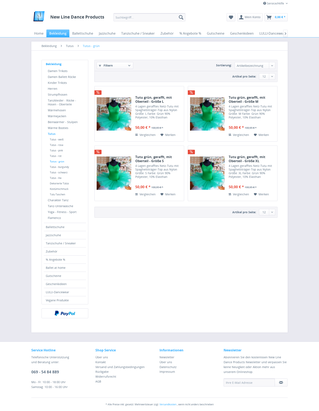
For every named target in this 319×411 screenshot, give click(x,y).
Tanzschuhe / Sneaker (61, 243)
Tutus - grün (57, 161)
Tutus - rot (55, 156)
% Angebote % (55, 259)
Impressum (167, 372)
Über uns (101, 357)
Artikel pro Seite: (244, 76)
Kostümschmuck (59, 189)
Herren (52, 89)
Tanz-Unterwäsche (60, 206)
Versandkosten (168, 404)
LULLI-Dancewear (57, 292)
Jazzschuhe (53, 235)
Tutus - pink (56, 150)
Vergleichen (145, 135)
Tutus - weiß (56, 139)
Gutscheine (53, 276)
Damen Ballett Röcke (62, 77)
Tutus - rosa (56, 145)
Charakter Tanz (58, 200)
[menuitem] (149, 17)
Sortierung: (224, 65)
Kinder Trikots (57, 83)
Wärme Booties (58, 128)
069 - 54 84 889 (45, 372)
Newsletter (167, 357)
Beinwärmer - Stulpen (63, 122)
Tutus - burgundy (59, 167)
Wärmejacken (57, 116)
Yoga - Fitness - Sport (62, 212)
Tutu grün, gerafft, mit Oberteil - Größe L (153, 99)
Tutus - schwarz (59, 172)
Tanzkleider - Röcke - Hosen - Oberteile (62, 102)
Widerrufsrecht (105, 376)
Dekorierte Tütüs (59, 183)
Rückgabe (102, 372)
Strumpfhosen (57, 94)
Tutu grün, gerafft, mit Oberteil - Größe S (153, 159)
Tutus (52, 134)
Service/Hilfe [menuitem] (274, 3)
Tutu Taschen (57, 194)
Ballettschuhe (55, 227)
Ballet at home (56, 268)
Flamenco (54, 218)
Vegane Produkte (57, 300)
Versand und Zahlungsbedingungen (120, 367)
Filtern (106, 65)
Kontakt (100, 362)
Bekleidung (53, 64)
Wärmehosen (57, 110)
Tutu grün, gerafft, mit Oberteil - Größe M (247, 99)
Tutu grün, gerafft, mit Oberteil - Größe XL (247, 159)
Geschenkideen (56, 284)
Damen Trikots (58, 71)
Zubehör (51, 251)
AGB (98, 381)
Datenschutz (168, 367)
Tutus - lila (55, 178)
